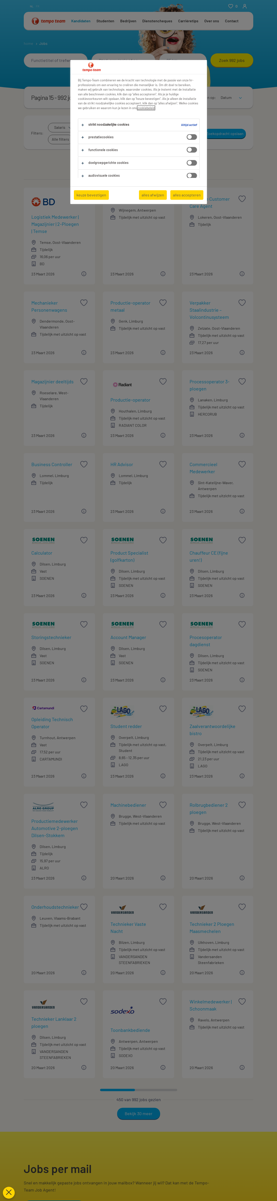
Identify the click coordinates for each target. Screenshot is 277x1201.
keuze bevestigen (91, 195)
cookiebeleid (146, 108)
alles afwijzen (153, 195)
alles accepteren (187, 195)
